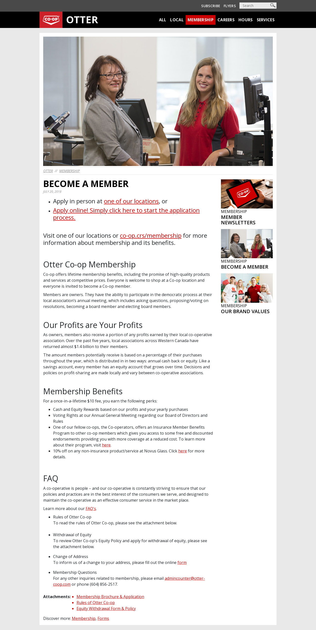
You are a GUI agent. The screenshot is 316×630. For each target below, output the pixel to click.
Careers (226, 20)
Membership (201, 20)
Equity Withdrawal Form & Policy (106, 608)
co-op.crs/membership (150, 235)
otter (48, 170)
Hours (245, 20)
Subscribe (210, 5)
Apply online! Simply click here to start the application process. (126, 213)
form (182, 562)
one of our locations (131, 201)
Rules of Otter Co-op (96, 602)
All (162, 20)
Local (177, 20)
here (106, 445)
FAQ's (91, 508)
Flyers (230, 5)
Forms (103, 618)
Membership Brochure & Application (110, 596)
